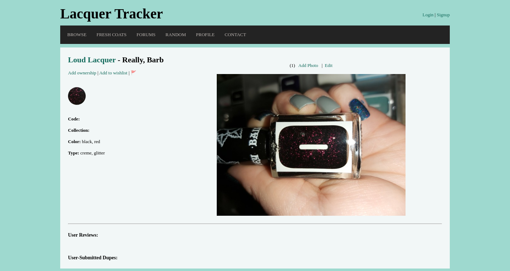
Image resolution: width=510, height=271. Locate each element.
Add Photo (308, 65)
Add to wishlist (113, 72)
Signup (443, 14)
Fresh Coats (111, 34)
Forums (146, 34)
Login (428, 14)
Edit (329, 65)
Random (175, 34)
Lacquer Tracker (111, 14)
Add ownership (82, 72)
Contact (235, 34)
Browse (76, 34)
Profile (205, 34)
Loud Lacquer (92, 59)
